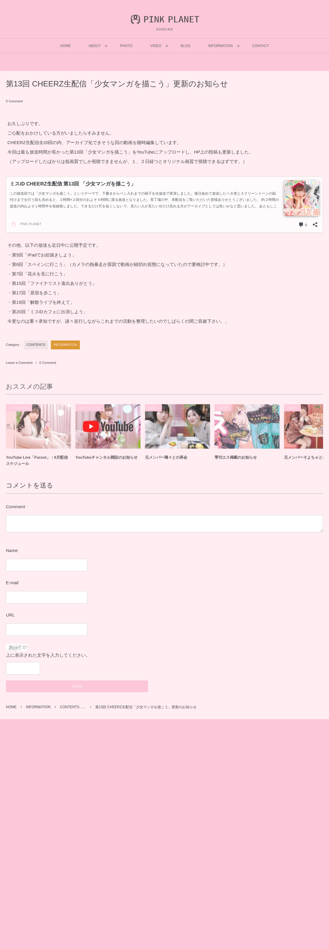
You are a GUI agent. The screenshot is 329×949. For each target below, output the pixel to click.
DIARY (153, 410)
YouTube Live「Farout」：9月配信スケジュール (37, 463)
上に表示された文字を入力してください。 (48, 655)
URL (10, 614)
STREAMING (19, 410)
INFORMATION (65, 344)
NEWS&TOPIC (90, 410)
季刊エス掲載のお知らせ (236, 460)
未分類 (223, 410)
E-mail (12, 582)
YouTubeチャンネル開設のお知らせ (106, 460)
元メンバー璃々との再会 (166, 460)
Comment (15, 506)
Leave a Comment (19, 362)
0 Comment (14, 101)
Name (12, 550)
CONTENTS (36, 344)
